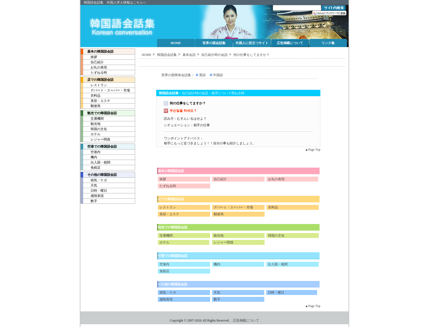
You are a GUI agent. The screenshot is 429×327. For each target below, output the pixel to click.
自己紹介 (92, 62)
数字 (89, 201)
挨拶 (89, 57)
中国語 (218, 75)
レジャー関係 (95, 139)
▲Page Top (312, 149)
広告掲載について (246, 320)
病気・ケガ (94, 180)
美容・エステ (95, 101)
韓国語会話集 (93, 2)
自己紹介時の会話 (214, 55)
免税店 (90, 168)
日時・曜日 (94, 191)
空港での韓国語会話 (172, 256)
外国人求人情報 (118, 2)
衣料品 (90, 95)
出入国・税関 (95, 162)
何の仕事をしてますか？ (251, 55)
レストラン (94, 85)
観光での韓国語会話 (172, 227)
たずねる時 (94, 72)
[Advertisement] (241, 63)
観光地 (90, 124)
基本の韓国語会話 (97, 51)
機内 (89, 157)
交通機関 (92, 119)
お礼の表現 (94, 67)
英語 (202, 75)
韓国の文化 (94, 129)
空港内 (90, 152)
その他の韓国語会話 (99, 175)
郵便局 (90, 106)
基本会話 (189, 55)
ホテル (90, 134)
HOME (146, 55)
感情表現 (92, 196)
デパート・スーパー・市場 (105, 90)
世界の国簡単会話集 (176, 75)
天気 (89, 185)
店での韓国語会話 (97, 80)
